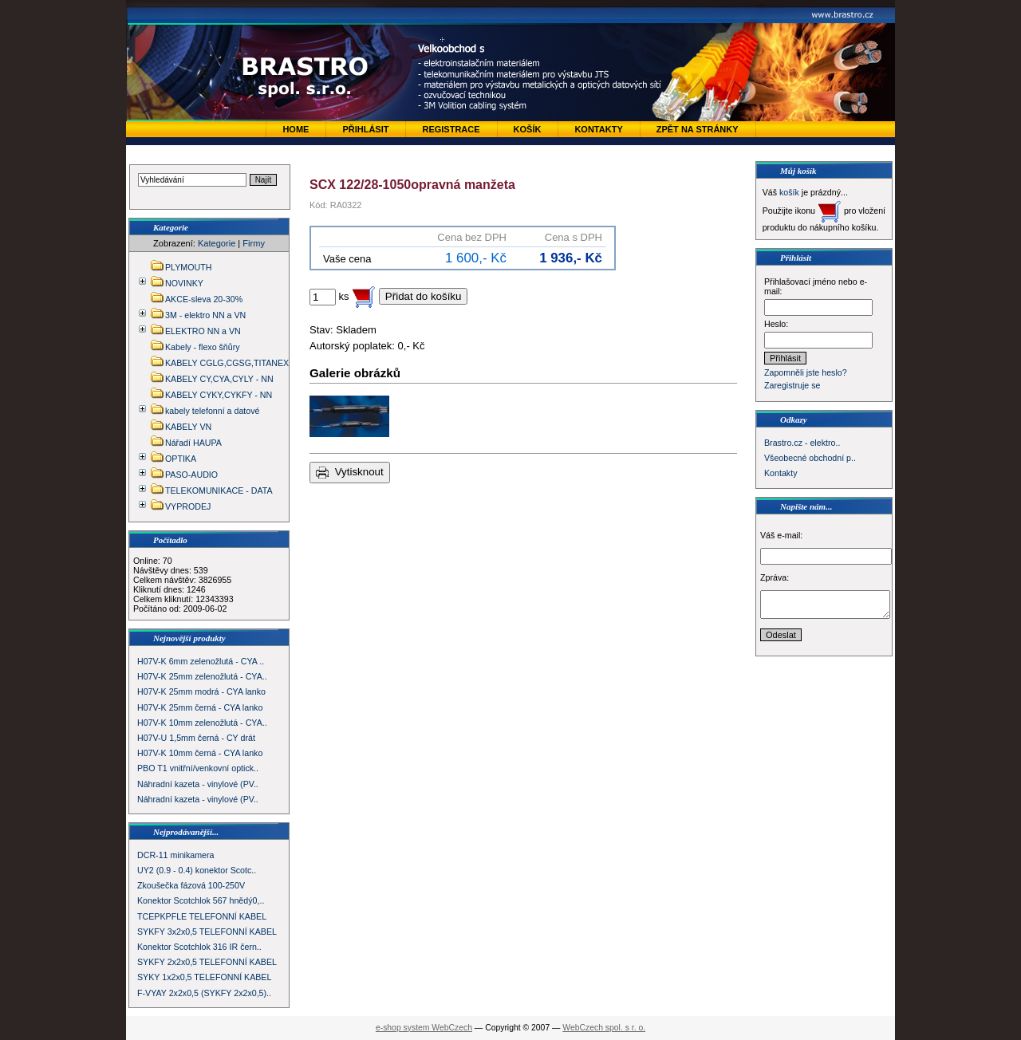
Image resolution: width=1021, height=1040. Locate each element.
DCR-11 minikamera (176, 855)
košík (789, 192)
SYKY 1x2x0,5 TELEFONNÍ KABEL (204, 977)
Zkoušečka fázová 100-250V (191, 885)
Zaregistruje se (792, 385)
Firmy (253, 243)
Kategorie (216, 243)
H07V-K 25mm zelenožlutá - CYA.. (202, 676)
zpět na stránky (697, 129)
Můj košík (798, 170)
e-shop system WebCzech (424, 1027)
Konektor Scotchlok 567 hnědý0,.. (200, 900)
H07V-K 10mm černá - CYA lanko (199, 753)
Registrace (450, 129)
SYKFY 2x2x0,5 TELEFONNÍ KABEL (207, 962)
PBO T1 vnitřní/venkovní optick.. (197, 768)
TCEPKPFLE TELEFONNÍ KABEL (201, 916)
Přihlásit (365, 129)
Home (295, 129)
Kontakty (598, 129)
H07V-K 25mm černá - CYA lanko (199, 707)
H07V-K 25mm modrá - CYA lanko (201, 691)
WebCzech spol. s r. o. (603, 1027)
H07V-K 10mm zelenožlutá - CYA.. (202, 722)
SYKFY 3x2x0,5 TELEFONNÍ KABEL (207, 931)
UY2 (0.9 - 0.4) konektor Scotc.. (196, 870)
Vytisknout (350, 472)
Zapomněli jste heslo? (805, 372)
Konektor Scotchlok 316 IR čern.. (199, 946)
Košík (528, 129)
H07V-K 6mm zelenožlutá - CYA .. (200, 661)
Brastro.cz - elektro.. (802, 442)
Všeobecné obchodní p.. (810, 458)
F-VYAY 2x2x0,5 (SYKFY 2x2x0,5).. (204, 993)
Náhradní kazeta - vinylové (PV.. (197, 784)
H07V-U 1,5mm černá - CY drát (196, 738)
